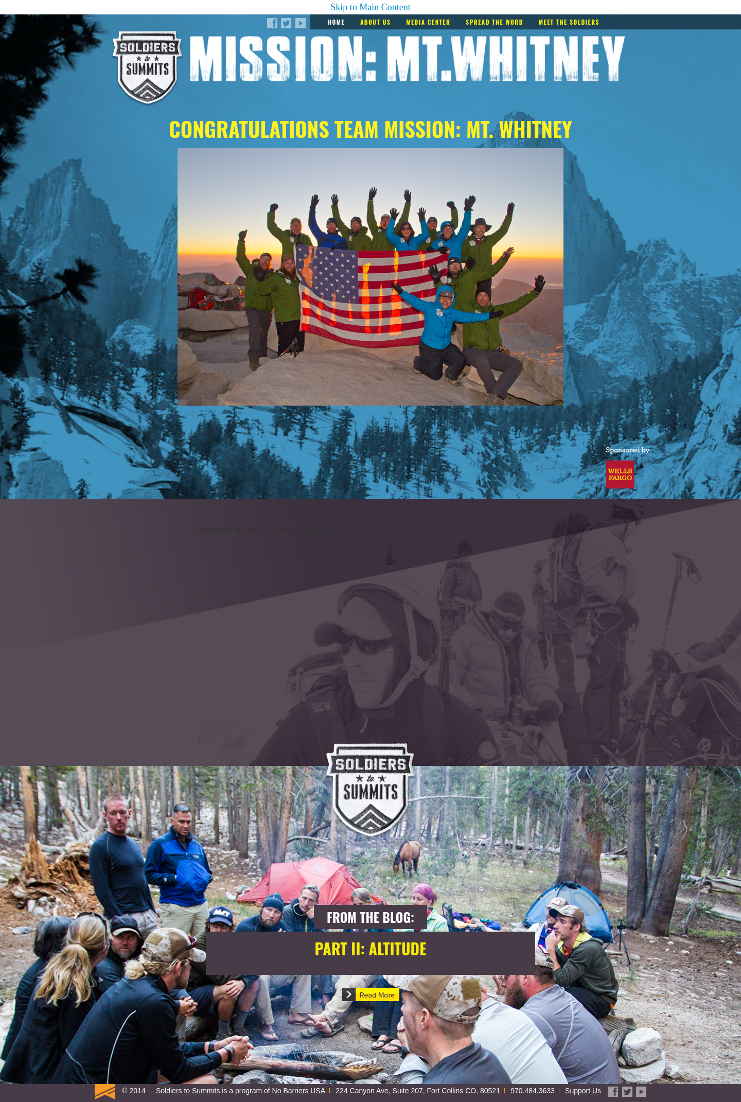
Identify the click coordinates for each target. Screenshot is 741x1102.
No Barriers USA (298, 1091)
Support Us (583, 1091)
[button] (370, 994)
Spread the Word (494, 22)
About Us (375, 22)
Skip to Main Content (370, 7)
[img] (370, 642)
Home (336, 22)
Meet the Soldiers (569, 22)
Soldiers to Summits (188, 1091)
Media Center (428, 22)
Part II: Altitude (370, 948)
